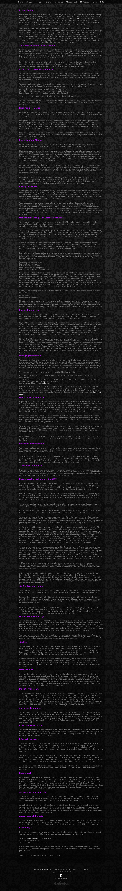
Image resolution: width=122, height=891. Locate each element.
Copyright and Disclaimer (62, 869)
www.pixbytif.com (61, 878)
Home (20, 2)
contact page (46, 383)
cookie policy (37, 662)
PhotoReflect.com (73, 19)
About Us (29, 2)
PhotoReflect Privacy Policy (42, 869)
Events (48, 2)
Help (102, 2)
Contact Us (59, 2)
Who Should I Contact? (80, 869)
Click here (44, 654)
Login (95, 2)
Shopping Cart (71, 2)
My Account (84, 2)
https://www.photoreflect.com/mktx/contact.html (38, 838)
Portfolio (40, 2)
